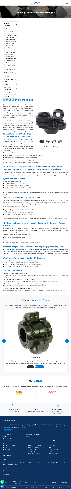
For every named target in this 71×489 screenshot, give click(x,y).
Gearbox (6, 96)
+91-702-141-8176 (14, 411)
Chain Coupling (9, 37)
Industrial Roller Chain (8, 80)
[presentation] (4, 341)
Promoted (39, 487)
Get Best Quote (51, 146)
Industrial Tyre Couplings (10, 35)
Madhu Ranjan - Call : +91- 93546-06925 (54, 487)
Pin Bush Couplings (10, 33)
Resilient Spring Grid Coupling (10, 41)
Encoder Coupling (9, 50)
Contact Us (45, 482)
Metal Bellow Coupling (10, 58)
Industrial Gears (8, 72)
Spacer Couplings (9, 52)
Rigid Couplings (9, 43)
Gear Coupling (8, 29)
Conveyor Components (8, 88)
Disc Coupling (8, 54)
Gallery (27, 482)
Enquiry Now (39, 366)
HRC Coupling (8, 67)
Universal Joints (9, 56)
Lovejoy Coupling (9, 65)
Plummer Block (8, 92)
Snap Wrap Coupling (10, 69)
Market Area (63, 482)
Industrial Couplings (7, 24)
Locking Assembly (9, 60)
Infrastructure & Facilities (17, 482)
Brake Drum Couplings (10, 45)
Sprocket (6, 76)
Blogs (35, 482)
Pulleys (6, 84)
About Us (7, 482)
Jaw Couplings (8, 31)
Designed (33, 487)
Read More (30, 366)
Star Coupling (8, 62)
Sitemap (54, 482)
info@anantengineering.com (35, 411)
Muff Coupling (8, 48)
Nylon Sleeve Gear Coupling (10, 39)
